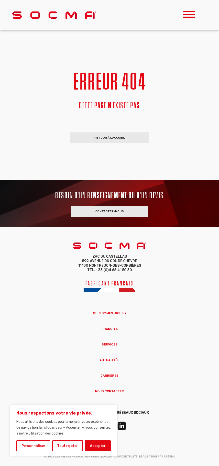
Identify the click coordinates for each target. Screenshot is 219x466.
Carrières (109, 375)
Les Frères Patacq (69, 456)
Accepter (98, 446)
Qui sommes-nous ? (109, 313)
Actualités (109, 360)
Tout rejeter (67, 446)
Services (110, 344)
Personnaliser (33, 446)
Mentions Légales (98, 456)
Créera (169, 456)
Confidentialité (125, 456)
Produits (109, 329)
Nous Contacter (109, 391)
